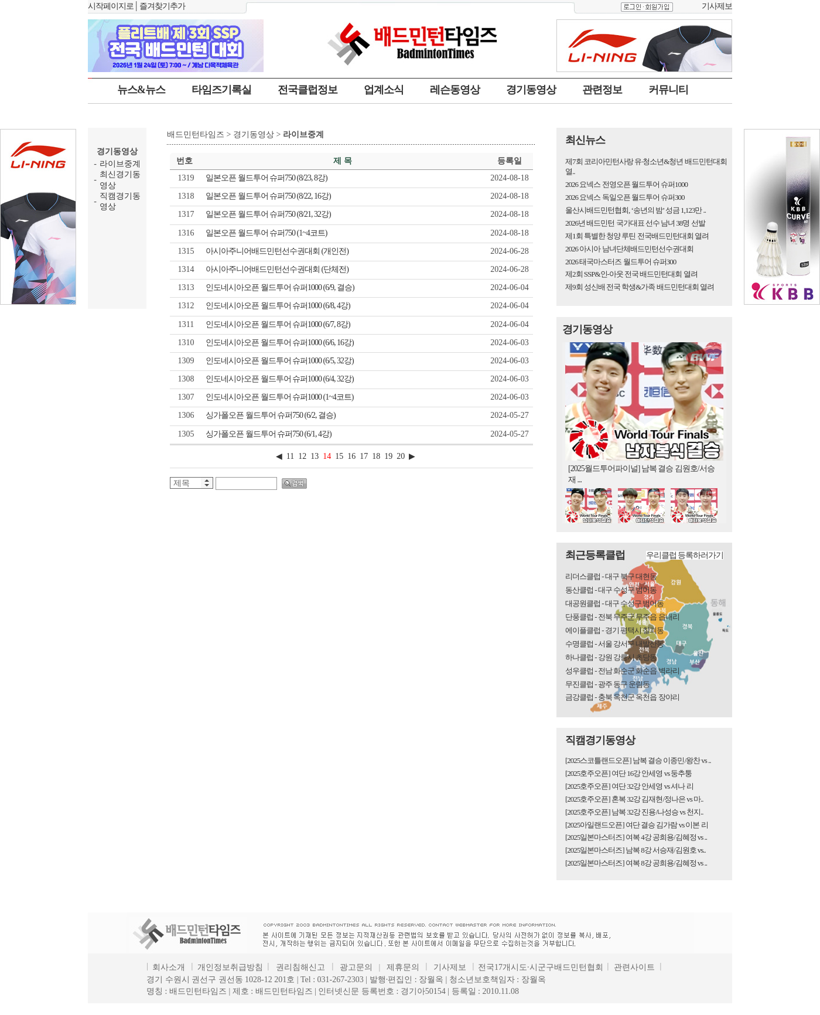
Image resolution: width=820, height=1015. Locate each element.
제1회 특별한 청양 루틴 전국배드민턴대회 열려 (637, 235)
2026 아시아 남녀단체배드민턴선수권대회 (629, 248)
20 (401, 456)
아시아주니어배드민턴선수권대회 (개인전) (277, 251)
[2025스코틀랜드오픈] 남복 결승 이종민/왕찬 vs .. (638, 760)
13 (314, 456)
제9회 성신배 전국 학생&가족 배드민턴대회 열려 (639, 286)
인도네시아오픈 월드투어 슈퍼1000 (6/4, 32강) (280, 378)
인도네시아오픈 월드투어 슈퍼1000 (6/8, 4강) (278, 305)
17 (364, 456)
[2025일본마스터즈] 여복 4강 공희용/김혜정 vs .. (636, 837)
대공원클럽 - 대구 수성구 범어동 (614, 603)
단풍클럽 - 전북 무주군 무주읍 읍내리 (622, 616)
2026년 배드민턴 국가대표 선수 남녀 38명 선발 (635, 223)
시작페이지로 (111, 6)
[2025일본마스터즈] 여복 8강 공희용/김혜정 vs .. (636, 863)
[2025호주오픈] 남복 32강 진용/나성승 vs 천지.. (634, 812)
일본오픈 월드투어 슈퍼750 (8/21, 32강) (268, 214)
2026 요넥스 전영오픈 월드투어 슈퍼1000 (626, 184)
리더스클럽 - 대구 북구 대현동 (611, 576)
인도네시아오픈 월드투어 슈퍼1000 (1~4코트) (279, 397)
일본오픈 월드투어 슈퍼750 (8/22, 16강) (268, 196)
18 (376, 456)
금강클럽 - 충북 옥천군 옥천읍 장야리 (622, 697)
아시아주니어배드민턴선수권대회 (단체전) (277, 269)
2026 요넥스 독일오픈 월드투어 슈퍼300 (625, 197)
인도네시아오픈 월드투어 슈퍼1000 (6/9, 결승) (280, 287)
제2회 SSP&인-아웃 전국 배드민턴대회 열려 (631, 274)
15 (339, 456)
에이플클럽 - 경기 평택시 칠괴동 (614, 630)
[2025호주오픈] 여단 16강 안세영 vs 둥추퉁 (628, 773)
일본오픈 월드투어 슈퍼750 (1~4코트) (266, 233)
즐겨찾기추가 (162, 6)
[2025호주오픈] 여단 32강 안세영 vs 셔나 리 (629, 786)
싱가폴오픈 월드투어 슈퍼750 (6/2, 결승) (271, 415)
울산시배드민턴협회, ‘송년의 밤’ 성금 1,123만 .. (635, 210)
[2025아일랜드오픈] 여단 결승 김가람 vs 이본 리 (636, 824)
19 (388, 456)
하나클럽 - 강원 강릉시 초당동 (611, 657)
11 (290, 456)
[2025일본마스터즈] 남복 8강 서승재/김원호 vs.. (635, 850)
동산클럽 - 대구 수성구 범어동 (611, 589)
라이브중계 (120, 163)
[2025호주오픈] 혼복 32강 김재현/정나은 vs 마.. (634, 799)
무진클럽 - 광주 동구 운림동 (607, 684)
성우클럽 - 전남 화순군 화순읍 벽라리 (622, 670)
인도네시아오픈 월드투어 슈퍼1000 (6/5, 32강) (280, 360)
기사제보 (717, 6)
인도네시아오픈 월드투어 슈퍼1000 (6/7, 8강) (278, 324)
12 (302, 456)
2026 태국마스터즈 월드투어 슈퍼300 (620, 261)
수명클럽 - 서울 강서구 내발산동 (614, 643)
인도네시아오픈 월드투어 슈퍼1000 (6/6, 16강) (280, 342)
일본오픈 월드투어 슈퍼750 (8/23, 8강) (266, 177)
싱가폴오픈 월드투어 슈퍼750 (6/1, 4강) (269, 434)
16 (351, 456)
